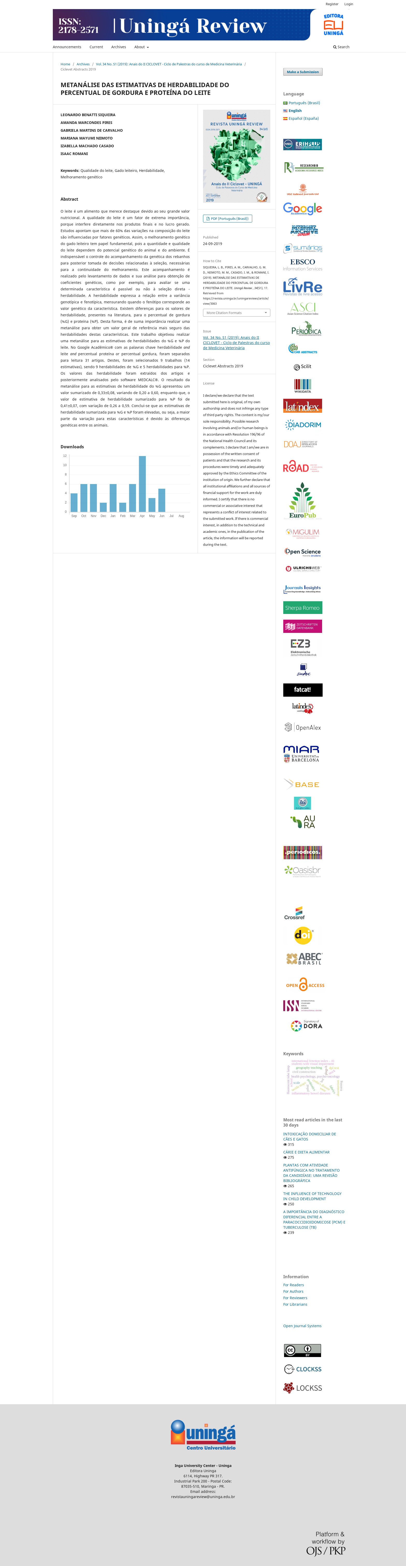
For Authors (293, 1291)
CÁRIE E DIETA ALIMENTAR (306, 1152)
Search (341, 46)
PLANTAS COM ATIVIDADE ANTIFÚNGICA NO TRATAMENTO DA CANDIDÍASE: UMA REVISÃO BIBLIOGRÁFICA (311, 1173)
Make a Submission (303, 71)
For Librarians (295, 1304)
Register (332, 4)
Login (348, 4)
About (140, 46)
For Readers (293, 1284)
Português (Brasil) (304, 102)
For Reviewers (295, 1297)
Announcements (67, 46)
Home (65, 64)
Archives (118, 46)
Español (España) (304, 118)
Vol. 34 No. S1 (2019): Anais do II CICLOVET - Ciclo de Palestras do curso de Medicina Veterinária (169, 64)
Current (96, 46)
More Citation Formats (224, 312)
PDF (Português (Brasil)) (229, 218)
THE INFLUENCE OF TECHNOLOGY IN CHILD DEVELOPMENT (312, 1196)
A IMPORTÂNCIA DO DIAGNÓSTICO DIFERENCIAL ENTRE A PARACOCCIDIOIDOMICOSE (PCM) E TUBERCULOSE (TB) (314, 1219)
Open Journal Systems (302, 1325)
